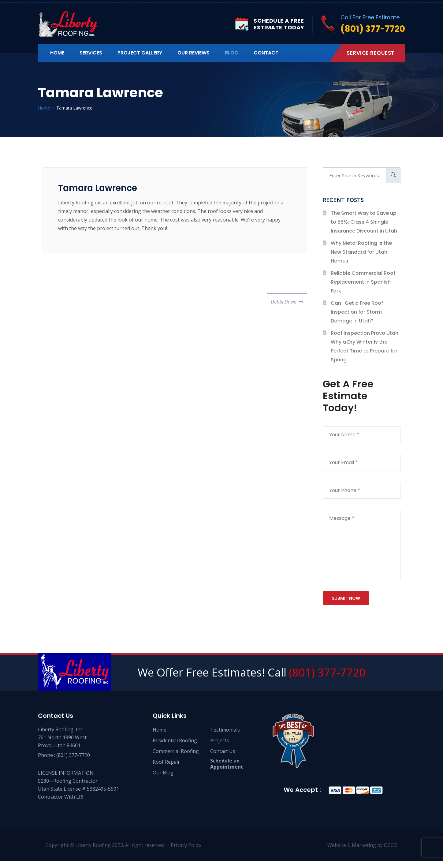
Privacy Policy (186, 845)
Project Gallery (139, 52)
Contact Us (222, 751)
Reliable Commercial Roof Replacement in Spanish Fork (363, 282)
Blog (231, 52)
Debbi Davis (283, 299)
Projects (219, 740)
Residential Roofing (175, 740)
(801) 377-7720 (327, 672)
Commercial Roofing (176, 751)
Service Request (371, 53)
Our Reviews (193, 52)
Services (91, 52)
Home (57, 52)
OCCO (390, 845)
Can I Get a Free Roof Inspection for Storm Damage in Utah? (357, 312)
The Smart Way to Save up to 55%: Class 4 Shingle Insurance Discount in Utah (364, 222)
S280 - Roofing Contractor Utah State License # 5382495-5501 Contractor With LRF (78, 788)
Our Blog (163, 772)
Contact (266, 52)
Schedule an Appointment (226, 764)
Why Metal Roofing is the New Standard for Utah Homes (361, 252)
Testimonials (225, 729)
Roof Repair (166, 761)
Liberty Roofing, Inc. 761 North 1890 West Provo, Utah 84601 (62, 737)
